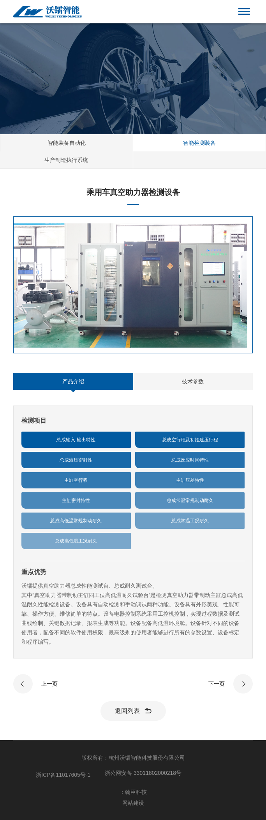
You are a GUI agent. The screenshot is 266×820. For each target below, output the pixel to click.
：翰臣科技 (133, 792)
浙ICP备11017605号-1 (63, 775)
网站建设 (133, 803)
